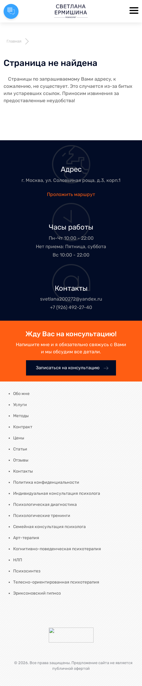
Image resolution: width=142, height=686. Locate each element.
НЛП (17, 560)
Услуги (20, 404)
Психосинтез (26, 571)
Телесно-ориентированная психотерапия (56, 582)
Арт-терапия (26, 537)
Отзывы (20, 460)
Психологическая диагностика (45, 504)
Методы (21, 415)
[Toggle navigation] (133, 11)
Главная (14, 41)
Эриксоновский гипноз (37, 593)
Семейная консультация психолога (49, 526)
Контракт (22, 426)
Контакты (23, 471)
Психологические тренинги (41, 515)
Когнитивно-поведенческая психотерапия (57, 548)
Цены (18, 438)
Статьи (20, 449)
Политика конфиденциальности (46, 482)
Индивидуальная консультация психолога (56, 493)
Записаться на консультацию (72, 367)
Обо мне (21, 393)
